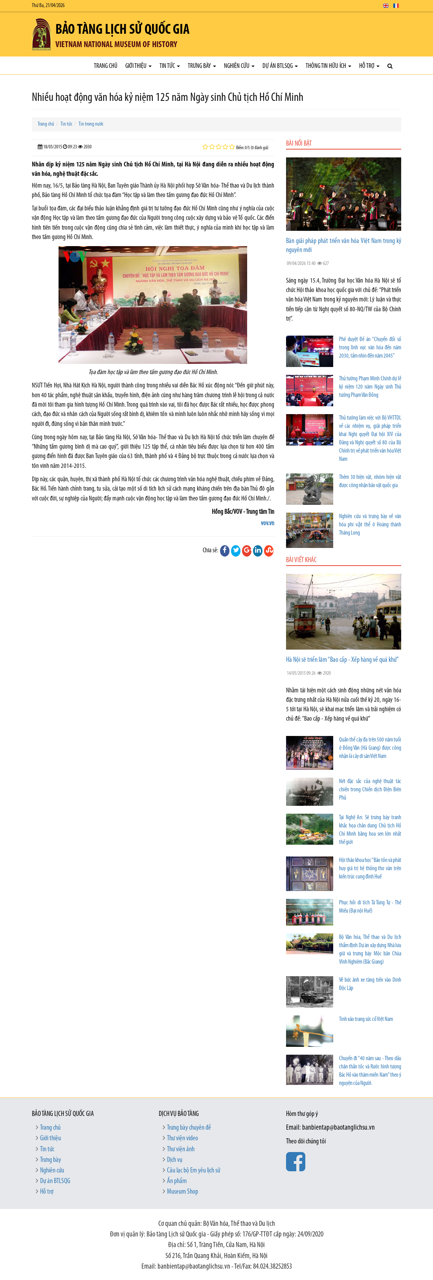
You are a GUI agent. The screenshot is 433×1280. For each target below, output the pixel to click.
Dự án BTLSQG (280, 66)
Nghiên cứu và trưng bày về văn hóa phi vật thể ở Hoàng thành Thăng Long (370, 525)
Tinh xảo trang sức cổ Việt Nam (366, 1020)
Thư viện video (182, 1138)
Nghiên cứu (239, 66)
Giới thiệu (138, 66)
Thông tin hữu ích (328, 66)
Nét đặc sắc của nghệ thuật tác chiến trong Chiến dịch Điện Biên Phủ (370, 790)
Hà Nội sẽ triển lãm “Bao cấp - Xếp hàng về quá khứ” (342, 660)
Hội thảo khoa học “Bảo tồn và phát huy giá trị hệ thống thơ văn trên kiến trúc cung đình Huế (370, 869)
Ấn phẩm (177, 1181)
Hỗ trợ (369, 66)
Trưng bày (202, 66)
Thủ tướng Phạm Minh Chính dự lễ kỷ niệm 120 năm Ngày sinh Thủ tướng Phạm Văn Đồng (370, 387)
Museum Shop (182, 1192)
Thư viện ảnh (180, 1149)
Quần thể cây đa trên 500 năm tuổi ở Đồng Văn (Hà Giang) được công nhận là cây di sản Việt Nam (370, 748)
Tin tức (170, 66)
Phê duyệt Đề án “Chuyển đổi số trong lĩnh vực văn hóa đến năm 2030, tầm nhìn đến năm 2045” (370, 348)
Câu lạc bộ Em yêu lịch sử (193, 1170)
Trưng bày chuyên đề (189, 1128)
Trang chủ (105, 66)
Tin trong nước (91, 124)
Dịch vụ (174, 1160)
